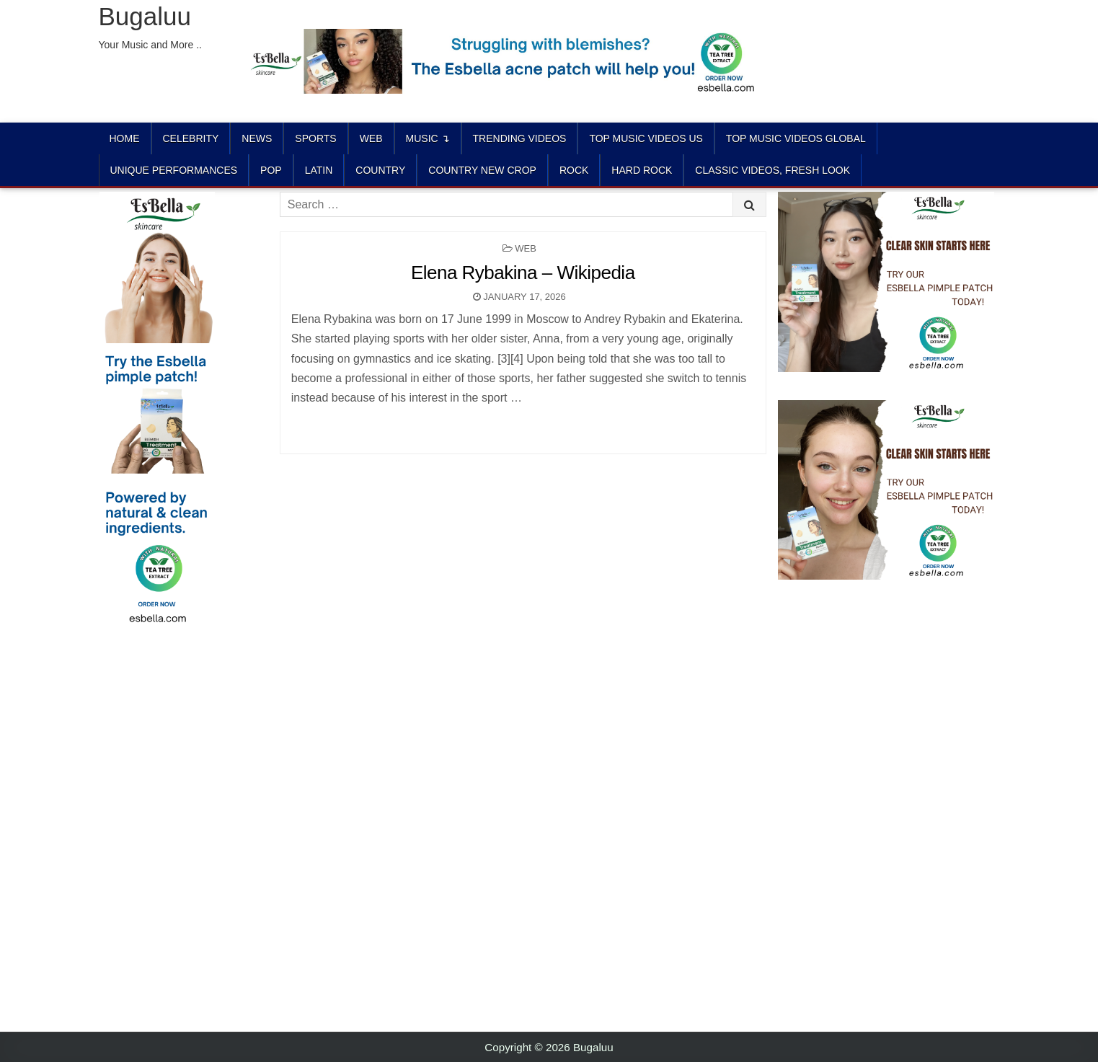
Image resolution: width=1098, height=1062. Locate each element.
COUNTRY (380, 170)
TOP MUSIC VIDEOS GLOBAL (796, 138)
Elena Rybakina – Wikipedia (523, 272)
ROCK (573, 170)
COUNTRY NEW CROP (482, 170)
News (257, 138)
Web (371, 138)
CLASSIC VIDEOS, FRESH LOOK (772, 170)
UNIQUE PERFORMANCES (174, 170)
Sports (315, 138)
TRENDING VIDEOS (520, 138)
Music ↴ (428, 138)
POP (271, 170)
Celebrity (191, 138)
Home (125, 138)
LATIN (319, 170)
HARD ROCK (641, 170)
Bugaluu (145, 16)
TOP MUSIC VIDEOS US (645, 138)
